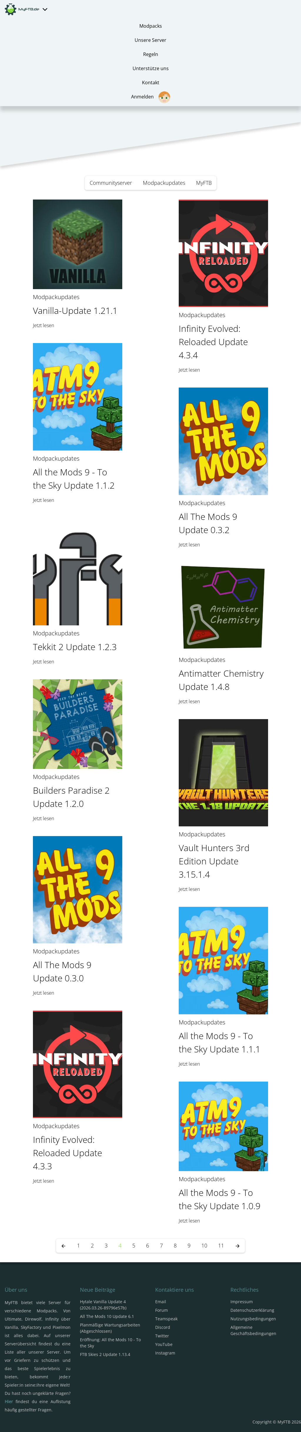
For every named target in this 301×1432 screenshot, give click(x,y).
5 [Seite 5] (133, 1245)
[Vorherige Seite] (63, 1246)
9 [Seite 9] (189, 1245)
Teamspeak (166, 1318)
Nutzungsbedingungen (253, 1318)
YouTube (164, 1344)
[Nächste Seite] (237, 1246)
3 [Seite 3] (106, 1245)
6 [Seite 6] (147, 1245)
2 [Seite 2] (92, 1245)
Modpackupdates (164, 182)
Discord (162, 1327)
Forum (161, 1310)
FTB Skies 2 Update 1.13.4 (105, 1354)
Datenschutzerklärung (252, 1310)
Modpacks (150, 26)
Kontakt (150, 82)
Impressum (241, 1301)
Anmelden (150, 97)
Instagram (165, 1353)
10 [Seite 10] (204, 1245)
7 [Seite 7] (161, 1245)
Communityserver (111, 182)
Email (160, 1301)
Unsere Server (150, 40)
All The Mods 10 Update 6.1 (107, 1316)
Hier (9, 1401)
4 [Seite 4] (119, 1245)
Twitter (162, 1336)
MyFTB (204, 182)
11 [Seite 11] (221, 1245)
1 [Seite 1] (78, 1245)
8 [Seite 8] (175, 1245)
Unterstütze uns (151, 68)
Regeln (150, 54)
